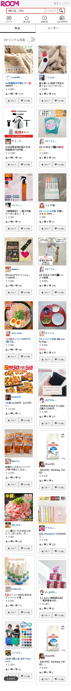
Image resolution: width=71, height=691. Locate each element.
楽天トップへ (61, 3)
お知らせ (44, 19)
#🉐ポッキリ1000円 (18, 339)
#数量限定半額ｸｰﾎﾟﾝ (17, 83)
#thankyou (49, 534)
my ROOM (62, 19)
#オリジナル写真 (47, 211)
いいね (27, 101)
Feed (9, 19)
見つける (27, 19)
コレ (13, 101)
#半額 (8, 403)
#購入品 (9, 341)
